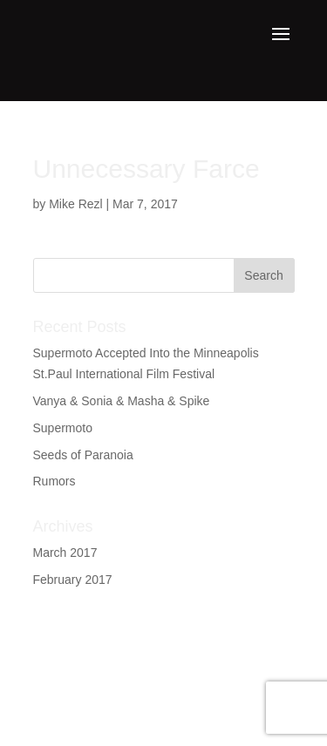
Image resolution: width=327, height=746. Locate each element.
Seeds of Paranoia (83, 455)
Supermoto (62, 428)
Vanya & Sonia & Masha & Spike (121, 401)
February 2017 (72, 580)
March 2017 (65, 553)
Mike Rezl (75, 204)
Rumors (54, 481)
